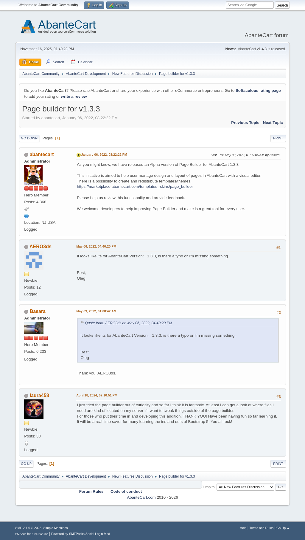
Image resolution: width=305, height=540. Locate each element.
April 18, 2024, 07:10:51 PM (96, 395)
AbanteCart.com (141, 497)
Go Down (29, 138)
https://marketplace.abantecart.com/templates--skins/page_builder (135, 186)
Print (278, 138)
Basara (38, 311)
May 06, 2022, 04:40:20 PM (96, 246)
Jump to (208, 487)
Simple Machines (55, 528)
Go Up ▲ (283, 528)
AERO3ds (40, 246)
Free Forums (40, 534)
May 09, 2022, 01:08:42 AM (96, 311)
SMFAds (20, 534)
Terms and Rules (261, 528)
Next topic (273, 122)
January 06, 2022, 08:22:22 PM (104, 154)
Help (243, 528)
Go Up (26, 463)
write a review (74, 96)
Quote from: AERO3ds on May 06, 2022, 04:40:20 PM (128, 323)
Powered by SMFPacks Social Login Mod (80, 534)
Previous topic (245, 122)
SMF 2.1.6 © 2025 (28, 528)
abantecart (42, 154)
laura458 (39, 395)
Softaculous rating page (258, 90)
